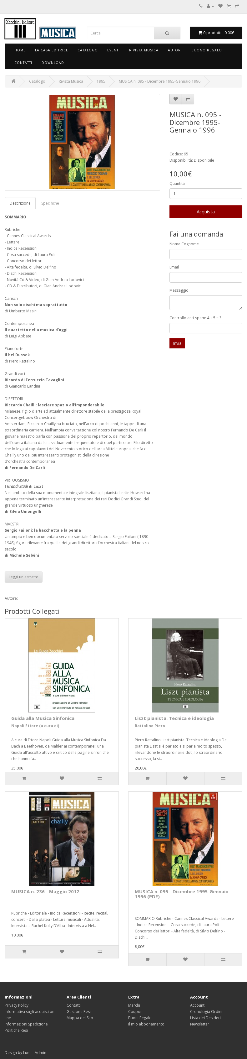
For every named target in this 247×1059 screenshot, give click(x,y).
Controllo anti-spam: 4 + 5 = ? (195, 318)
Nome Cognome (184, 244)
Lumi (27, 1052)
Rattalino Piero (150, 725)
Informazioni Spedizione (26, 1024)
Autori (175, 50)
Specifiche (50, 203)
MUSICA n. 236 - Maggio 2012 (45, 891)
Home (20, 50)
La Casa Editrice (51, 50)
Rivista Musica (144, 50)
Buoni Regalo (140, 1017)
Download (53, 62)
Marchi (134, 1005)
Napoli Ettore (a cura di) (35, 725)
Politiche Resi (16, 1030)
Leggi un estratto (23, 577)
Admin (40, 1052)
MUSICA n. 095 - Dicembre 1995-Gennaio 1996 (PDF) (182, 894)
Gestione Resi (79, 1011)
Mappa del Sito (80, 1017)
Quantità (177, 183)
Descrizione (20, 203)
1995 (101, 81)
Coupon (135, 1011)
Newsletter (199, 1024)
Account (197, 1005)
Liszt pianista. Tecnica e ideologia (174, 718)
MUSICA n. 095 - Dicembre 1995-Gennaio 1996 (159, 81)
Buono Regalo (206, 50)
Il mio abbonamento (146, 1024)
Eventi (113, 50)
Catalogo (88, 50)
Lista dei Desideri (205, 1017)
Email (174, 267)
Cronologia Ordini (206, 1011)
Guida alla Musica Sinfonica (42, 718)
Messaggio (179, 290)
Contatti (23, 62)
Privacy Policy (16, 1005)
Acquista (206, 211)
